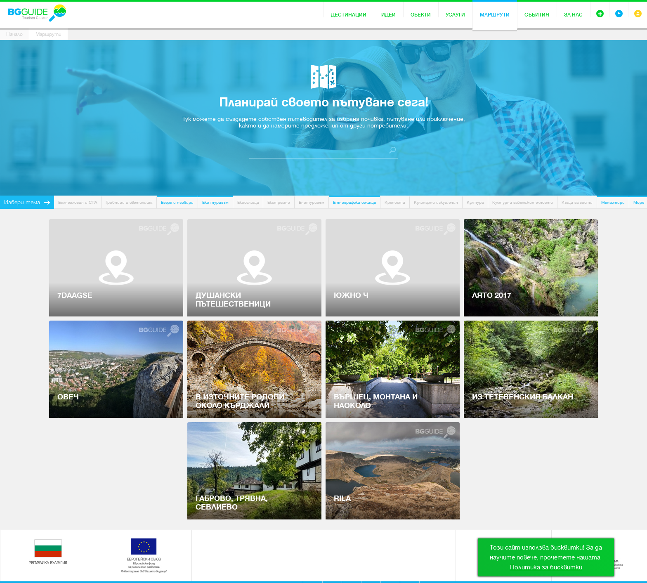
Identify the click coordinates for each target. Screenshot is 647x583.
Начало (14, 34)
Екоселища (248, 202)
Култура (475, 202)
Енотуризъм (311, 202)
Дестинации (348, 15)
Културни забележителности (522, 202)
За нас (573, 15)
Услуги (455, 15)
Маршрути (495, 15)
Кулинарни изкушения (436, 202)
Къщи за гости (577, 202)
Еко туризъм (215, 202)
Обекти (421, 15)
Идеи (388, 15)
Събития (536, 15)
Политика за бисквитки (546, 567)
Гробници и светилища (129, 202)
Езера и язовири (177, 202)
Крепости (395, 202)
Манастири (613, 202)
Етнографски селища (354, 202)
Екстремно (278, 202)
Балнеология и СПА (77, 202)
